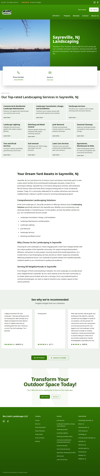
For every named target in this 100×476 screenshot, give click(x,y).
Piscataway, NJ (82, 452)
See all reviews (39, 358)
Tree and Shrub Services (63, 449)
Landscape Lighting (62, 433)
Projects (67, 16)
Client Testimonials (40, 427)
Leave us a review (58, 358)
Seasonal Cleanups (62, 445)
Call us (94, 10)
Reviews (76, 16)
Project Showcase (40, 431)
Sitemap (37, 441)
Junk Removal (60, 420)
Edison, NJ (81, 424)
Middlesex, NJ (82, 459)
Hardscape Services (62, 429)
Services (56, 16)
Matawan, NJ (81, 455)
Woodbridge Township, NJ (85, 420)
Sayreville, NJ (82, 441)
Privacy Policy (39, 434)
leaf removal (60, 456)
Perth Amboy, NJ (83, 431)
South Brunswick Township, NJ (86, 438)
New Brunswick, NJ (83, 427)
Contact (85, 16)
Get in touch (82, 10)
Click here (50, 80)
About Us (95, 16)
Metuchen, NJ (82, 445)
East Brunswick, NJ (83, 448)
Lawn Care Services (62, 459)
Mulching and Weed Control (64, 436)
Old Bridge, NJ (82, 434)
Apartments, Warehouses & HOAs (66, 452)
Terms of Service (39, 438)
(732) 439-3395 (18, 80)
